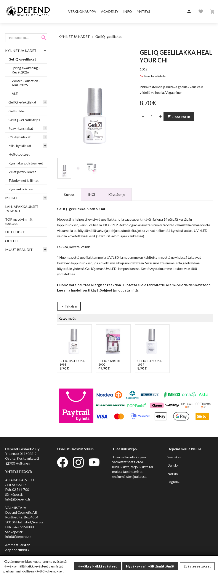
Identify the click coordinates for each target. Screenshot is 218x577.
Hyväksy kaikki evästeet (97, 566)
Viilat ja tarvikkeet (22, 172)
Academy (109, 11)
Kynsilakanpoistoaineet (25, 163)
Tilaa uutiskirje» (125, 449)
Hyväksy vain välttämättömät (150, 566)
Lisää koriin (178, 117)
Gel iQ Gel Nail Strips (24, 120)
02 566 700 (20, 489)
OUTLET (12, 241)
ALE (15, 93)
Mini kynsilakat (19, 145)
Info (127, 11)
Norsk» (173, 474)
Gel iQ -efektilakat (22, 102)
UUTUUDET (15, 232)
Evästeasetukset (197, 566)
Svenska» (174, 457)
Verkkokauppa (82, 11)
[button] (189, 12)
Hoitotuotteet (19, 154)
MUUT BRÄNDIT (19, 249)
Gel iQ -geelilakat (22, 59)
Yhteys (143, 11)
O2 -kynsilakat (19, 137)
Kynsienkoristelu (20, 189)
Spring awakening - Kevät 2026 (26, 70)
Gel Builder (16, 111)
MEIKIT (11, 198)
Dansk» (173, 465)
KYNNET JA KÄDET (21, 50)
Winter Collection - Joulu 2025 (26, 83)
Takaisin (69, 306)
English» (173, 482)
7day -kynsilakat (20, 128)
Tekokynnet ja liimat (23, 180)
